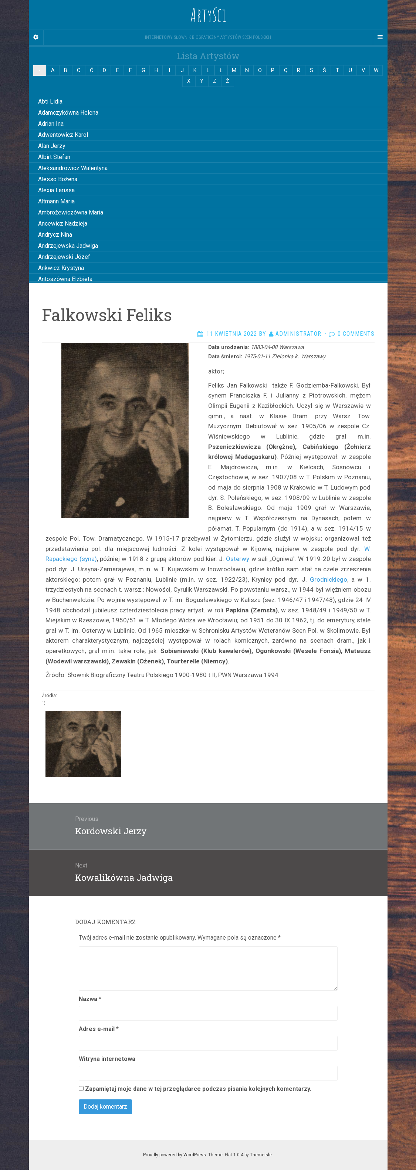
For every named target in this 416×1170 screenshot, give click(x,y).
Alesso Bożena (57, 179)
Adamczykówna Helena (68, 112)
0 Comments (356, 333)
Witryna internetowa (107, 1058)
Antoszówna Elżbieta (65, 279)
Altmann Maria (56, 201)
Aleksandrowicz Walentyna (73, 168)
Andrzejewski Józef (64, 256)
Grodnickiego (328, 579)
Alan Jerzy (51, 145)
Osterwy (237, 558)
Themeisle (261, 1154)
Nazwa (90, 998)
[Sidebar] (36, 37)
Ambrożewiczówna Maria (70, 212)
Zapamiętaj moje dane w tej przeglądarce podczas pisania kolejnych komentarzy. (198, 1088)
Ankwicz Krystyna (61, 267)
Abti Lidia (50, 101)
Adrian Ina (51, 123)
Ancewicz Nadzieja (62, 223)
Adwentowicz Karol (63, 134)
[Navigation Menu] (380, 37)
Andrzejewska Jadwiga (68, 245)
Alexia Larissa (56, 190)
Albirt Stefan (54, 156)
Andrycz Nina (55, 234)
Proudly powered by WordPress (174, 1154)
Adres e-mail (99, 1028)
